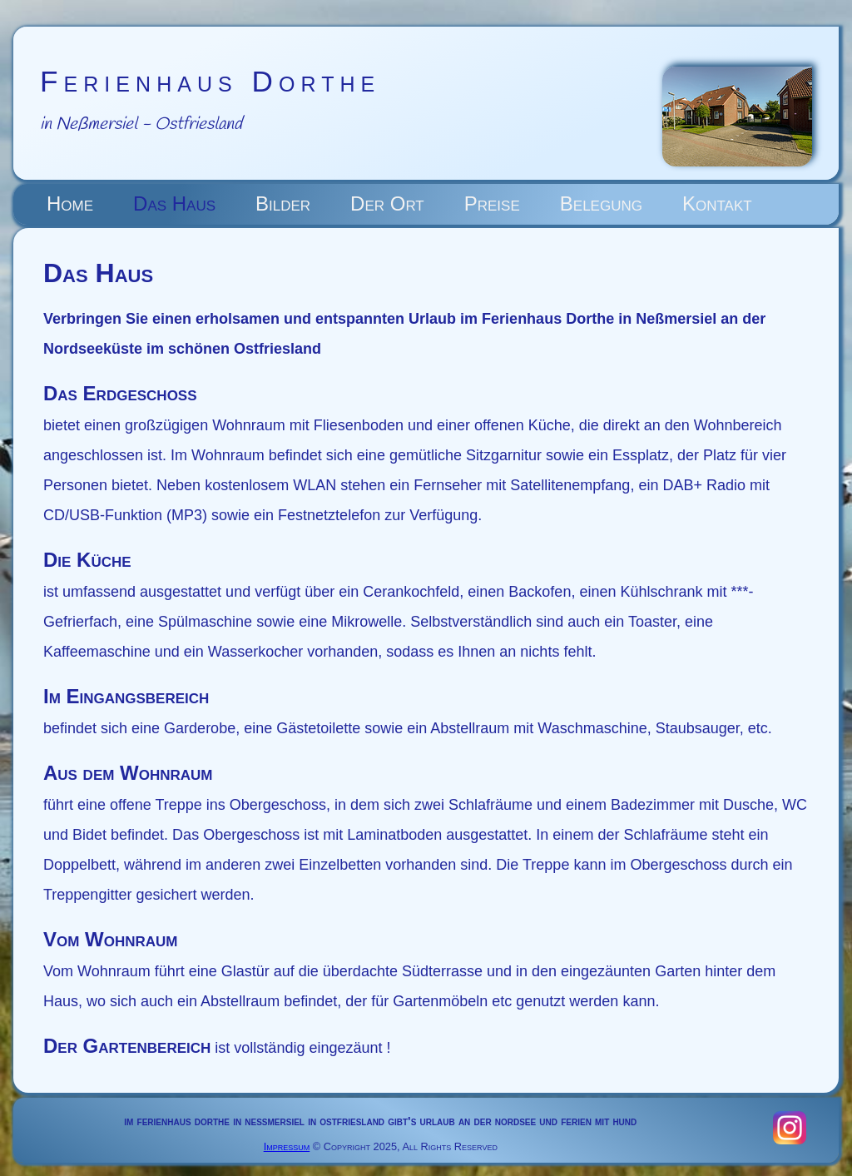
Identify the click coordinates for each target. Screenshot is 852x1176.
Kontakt (717, 203)
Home (70, 203)
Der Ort (387, 203)
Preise (492, 203)
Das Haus (174, 203)
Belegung (601, 203)
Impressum (287, 1146)
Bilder (282, 203)
